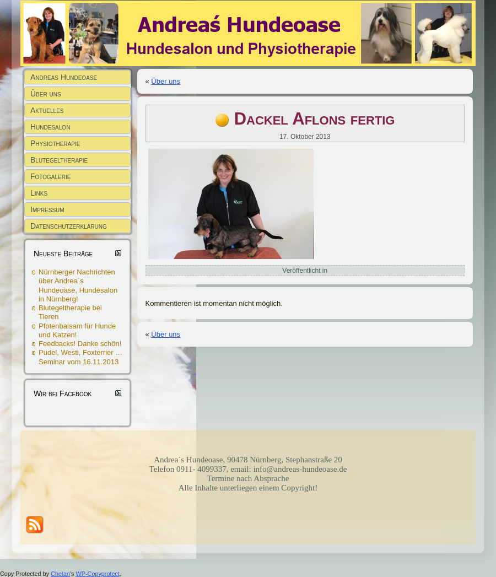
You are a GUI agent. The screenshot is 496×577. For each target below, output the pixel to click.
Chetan (60, 573)
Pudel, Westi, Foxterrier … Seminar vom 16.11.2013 (80, 356)
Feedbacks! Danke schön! (80, 343)
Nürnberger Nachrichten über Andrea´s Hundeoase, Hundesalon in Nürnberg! (78, 285)
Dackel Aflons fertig (314, 118)
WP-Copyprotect (98, 573)
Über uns (165, 81)
